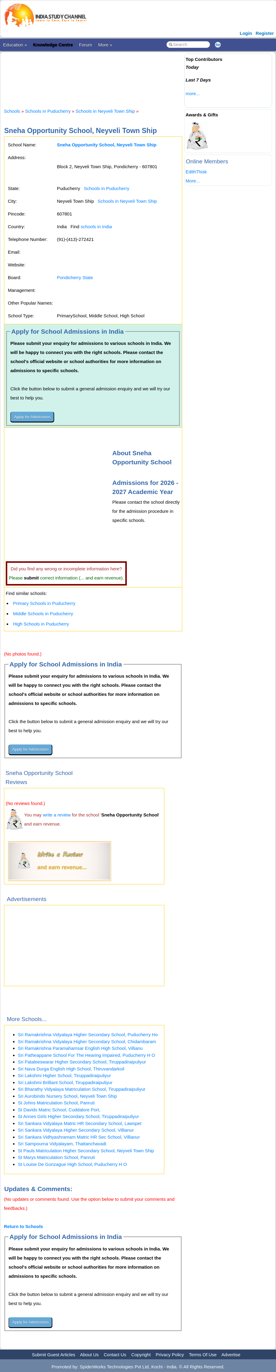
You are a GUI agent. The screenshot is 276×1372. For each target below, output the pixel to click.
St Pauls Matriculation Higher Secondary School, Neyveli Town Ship (86, 1150)
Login (246, 33)
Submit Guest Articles (53, 1354)
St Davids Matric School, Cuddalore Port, (59, 1109)
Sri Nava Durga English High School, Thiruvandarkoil (71, 1068)
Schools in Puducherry (48, 111)
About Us (89, 1354)
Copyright (141, 1354)
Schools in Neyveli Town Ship (105, 111)
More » (105, 44)
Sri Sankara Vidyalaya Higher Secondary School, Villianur (76, 1130)
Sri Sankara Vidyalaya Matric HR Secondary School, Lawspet (79, 1123)
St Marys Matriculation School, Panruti (56, 1157)
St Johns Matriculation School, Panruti (56, 1102)
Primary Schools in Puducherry (44, 603)
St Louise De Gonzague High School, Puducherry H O (72, 1164)
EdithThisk (196, 171)
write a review (57, 814)
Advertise (231, 1354)
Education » (15, 44)
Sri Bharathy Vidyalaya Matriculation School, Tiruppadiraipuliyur (82, 1089)
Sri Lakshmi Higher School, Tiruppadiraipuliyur (64, 1075)
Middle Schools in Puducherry (43, 613)
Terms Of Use (203, 1354)
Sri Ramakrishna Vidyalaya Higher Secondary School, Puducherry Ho (88, 1034)
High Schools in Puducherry (41, 623)
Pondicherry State (75, 277)
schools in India (96, 226)
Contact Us (115, 1354)
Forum (85, 44)
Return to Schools (23, 1226)
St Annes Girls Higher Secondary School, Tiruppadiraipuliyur (78, 1116)
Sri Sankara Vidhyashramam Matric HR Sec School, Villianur (79, 1137)
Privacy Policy (170, 1354)
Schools (12, 111)
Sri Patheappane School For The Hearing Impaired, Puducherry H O (86, 1055)
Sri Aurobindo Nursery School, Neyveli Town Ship (67, 1096)
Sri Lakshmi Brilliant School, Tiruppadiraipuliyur (65, 1082)
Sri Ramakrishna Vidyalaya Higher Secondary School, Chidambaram (87, 1041)
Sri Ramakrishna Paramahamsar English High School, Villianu (80, 1048)
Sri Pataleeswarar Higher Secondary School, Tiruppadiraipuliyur (82, 1061)
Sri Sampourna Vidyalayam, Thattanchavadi (62, 1143)
